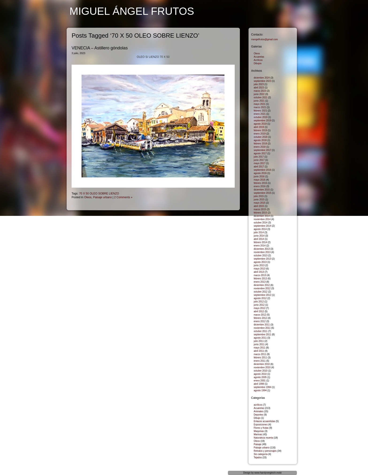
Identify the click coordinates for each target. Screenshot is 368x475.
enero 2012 (260, 321)
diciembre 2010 (262, 364)
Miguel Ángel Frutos (131, 11)
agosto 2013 (260, 262)
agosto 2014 (260, 229)
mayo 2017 (259, 163)
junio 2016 (259, 176)
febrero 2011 (260, 357)
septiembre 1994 (262, 387)
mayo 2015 (259, 203)
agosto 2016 (260, 173)
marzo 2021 (260, 107)
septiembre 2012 (262, 295)
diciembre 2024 (262, 77)
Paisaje (257, 444)
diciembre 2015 (262, 189)
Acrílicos (258, 60)
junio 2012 (259, 305)
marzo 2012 (260, 314)
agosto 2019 (260, 124)
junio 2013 (259, 265)
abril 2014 (259, 239)
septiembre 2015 (262, 193)
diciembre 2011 (262, 324)
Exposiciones (261, 424)
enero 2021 (260, 114)
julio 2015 (259, 196)
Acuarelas (259, 56)
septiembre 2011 (262, 334)
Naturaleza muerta (263, 437)
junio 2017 (259, 160)
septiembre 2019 (262, 120)
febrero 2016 (260, 183)
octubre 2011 (260, 331)
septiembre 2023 (262, 81)
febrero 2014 (260, 242)
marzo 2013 (260, 275)
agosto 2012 (260, 298)
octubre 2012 (260, 291)
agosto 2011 (260, 337)
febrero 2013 (260, 278)
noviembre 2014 (262, 219)
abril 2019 (259, 127)
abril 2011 (259, 351)
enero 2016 (260, 186)
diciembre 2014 (262, 216)
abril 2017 (259, 166)
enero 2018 (260, 147)
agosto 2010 (260, 374)
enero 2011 (260, 361)
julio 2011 (259, 341)
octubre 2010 (260, 370)
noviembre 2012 (262, 288)
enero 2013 (260, 282)
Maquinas (259, 431)
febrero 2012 (260, 318)
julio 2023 (259, 84)
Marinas (258, 434)
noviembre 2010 (262, 367)
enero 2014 (260, 245)
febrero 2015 (260, 212)
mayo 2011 (259, 347)
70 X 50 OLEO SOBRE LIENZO (99, 193)
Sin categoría (261, 454)
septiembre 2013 (262, 258)
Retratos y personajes (265, 451)
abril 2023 (259, 87)
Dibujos (257, 63)
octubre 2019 (260, 117)
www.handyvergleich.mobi (268, 472)
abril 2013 (259, 272)
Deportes (258, 414)
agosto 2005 (260, 377)
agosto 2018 (260, 140)
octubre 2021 (260, 97)
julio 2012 (259, 301)
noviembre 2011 (262, 328)
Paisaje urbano (102, 197)
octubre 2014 (260, 222)
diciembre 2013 (262, 249)
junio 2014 (259, 235)
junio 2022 (259, 94)
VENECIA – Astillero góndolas (100, 48)
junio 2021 (259, 100)
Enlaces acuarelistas (264, 421)
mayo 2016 (259, 179)
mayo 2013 (259, 268)
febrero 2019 (260, 130)
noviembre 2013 (262, 252)
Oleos (87, 197)
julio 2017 (259, 156)
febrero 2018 (260, 143)
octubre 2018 (260, 137)
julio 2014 (259, 232)
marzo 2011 (260, 354)
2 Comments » (123, 197)
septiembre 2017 (262, 150)
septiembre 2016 (262, 170)
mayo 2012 (259, 308)
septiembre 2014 (262, 226)
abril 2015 (259, 206)
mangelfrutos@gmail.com (264, 39)
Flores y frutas (261, 428)
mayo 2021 (259, 104)
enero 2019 (260, 133)
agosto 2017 (260, 153)
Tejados (258, 457)
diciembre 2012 (262, 285)
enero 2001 (260, 380)
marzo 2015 (260, 209)
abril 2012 (259, 311)
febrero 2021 (260, 110)
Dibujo (257, 418)
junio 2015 (259, 199)
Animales (258, 411)
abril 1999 (259, 384)
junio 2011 (259, 344)
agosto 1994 (260, 390)
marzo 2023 (260, 91)
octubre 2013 (260, 255)
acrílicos (258, 405)
